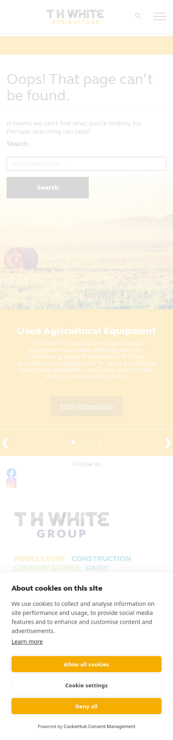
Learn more (27, 641)
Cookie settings (86, 685)
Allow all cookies (86, 664)
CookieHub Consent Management (100, 726)
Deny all (87, 706)
